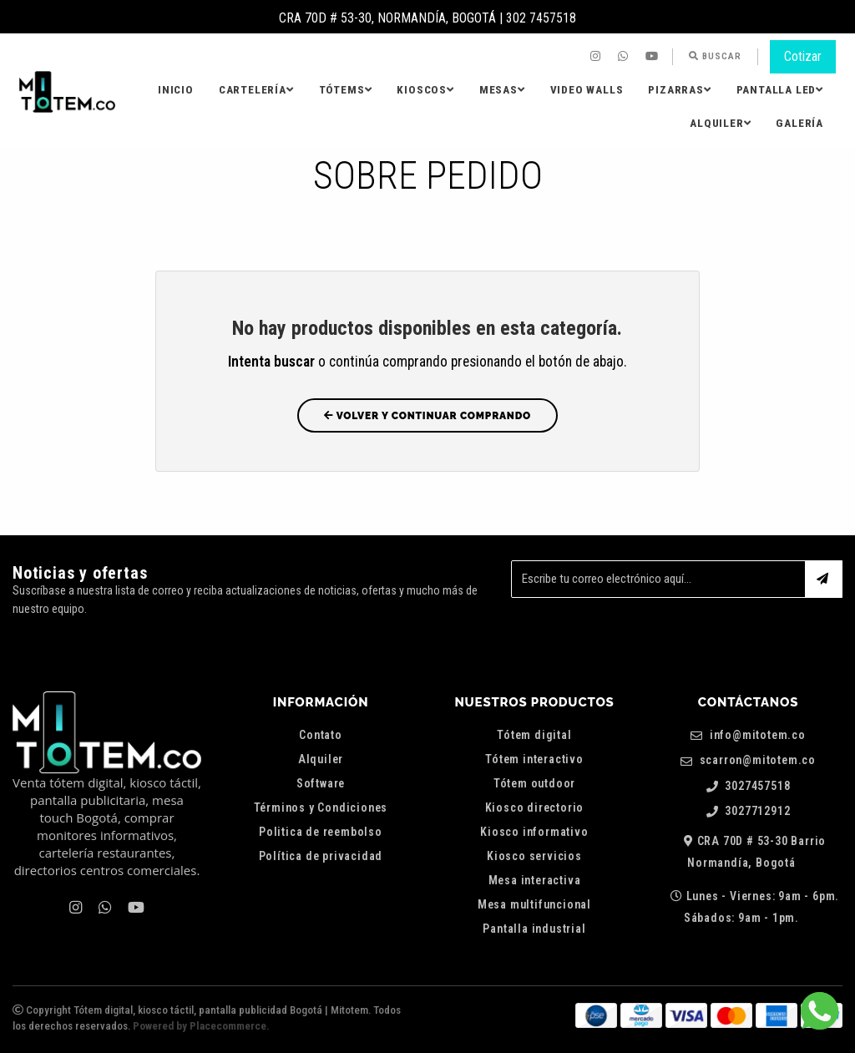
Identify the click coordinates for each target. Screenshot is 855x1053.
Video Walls (587, 90)
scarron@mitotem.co (748, 760)
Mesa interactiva (534, 880)
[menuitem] (597, 56)
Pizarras (679, 90)
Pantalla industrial (534, 928)
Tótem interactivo (534, 759)
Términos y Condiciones (321, 807)
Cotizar (803, 56)
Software (320, 783)
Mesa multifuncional (534, 904)
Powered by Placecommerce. (201, 1026)
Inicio (176, 90)
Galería (799, 123)
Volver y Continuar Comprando (427, 416)
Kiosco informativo (534, 832)
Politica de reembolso (320, 832)
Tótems (345, 90)
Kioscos (425, 90)
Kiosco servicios (534, 856)
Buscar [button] (715, 56)
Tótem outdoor (534, 783)
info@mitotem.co (748, 735)
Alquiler (720, 123)
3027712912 (748, 811)
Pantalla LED (779, 90)
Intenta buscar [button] (271, 361)
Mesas (502, 90)
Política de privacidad (321, 856)
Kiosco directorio (534, 807)
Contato (320, 735)
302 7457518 (541, 18)
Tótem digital (534, 735)
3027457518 (748, 786)
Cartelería (256, 90)
